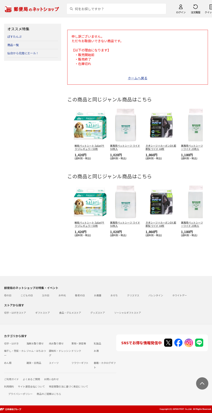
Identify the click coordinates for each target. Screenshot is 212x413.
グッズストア (97, 312)
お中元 (62, 295)
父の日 (45, 295)
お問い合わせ (51, 379)
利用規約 (9, 386)
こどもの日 (27, 295)
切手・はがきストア (15, 312)
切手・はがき (11, 343)
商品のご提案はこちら (49, 393)
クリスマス (133, 295)
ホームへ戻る (137, 77)
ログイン (181, 12)
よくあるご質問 (31, 379)
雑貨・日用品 (33, 362)
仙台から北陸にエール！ (23, 53)
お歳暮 (97, 295)
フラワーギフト (79, 362)
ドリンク (76, 350)
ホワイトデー (179, 295)
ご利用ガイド (11, 379)
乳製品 (97, 343)
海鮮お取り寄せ (35, 343)
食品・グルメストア (70, 312)
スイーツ (54, 362)
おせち (114, 295)
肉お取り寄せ (56, 343)
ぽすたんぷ (14, 36)
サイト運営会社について (31, 386)
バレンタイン (155, 295)
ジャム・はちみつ (36, 350)
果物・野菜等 (78, 343)
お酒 (96, 350)
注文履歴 (195, 12)
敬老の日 (80, 295)
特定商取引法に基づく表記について (68, 386)
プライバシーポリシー (20, 393)
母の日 (7, 295)
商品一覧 (13, 45)
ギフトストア (42, 312)
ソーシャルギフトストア (127, 312)
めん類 (7, 362)
